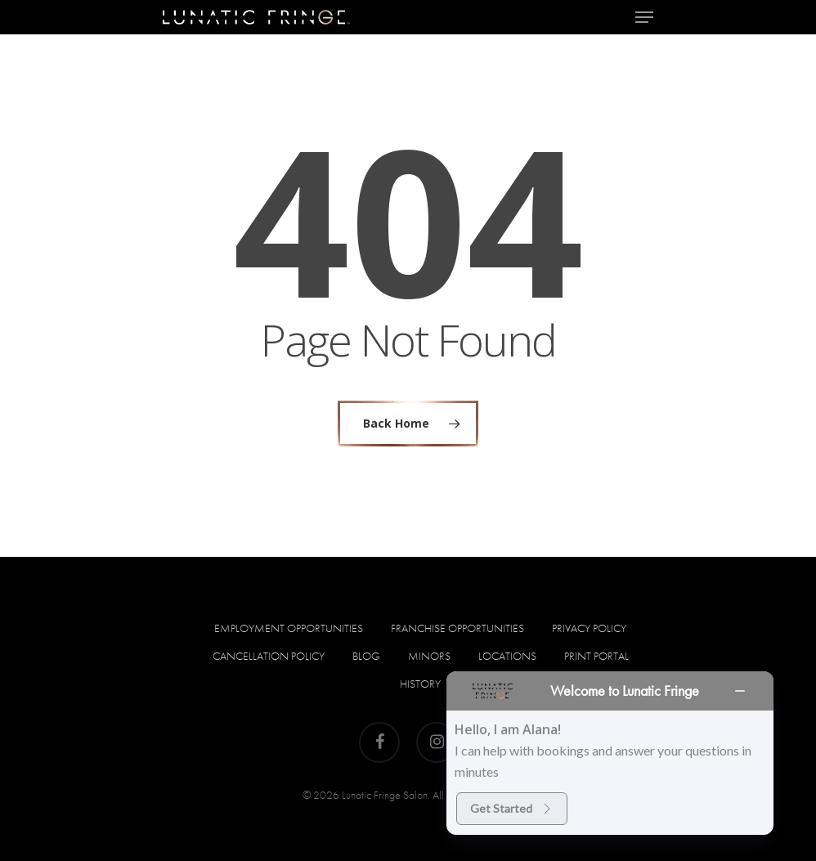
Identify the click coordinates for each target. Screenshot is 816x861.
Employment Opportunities (288, 628)
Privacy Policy (589, 628)
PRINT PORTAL (596, 655)
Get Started (512, 808)
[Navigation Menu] (644, 17)
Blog (366, 655)
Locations (507, 655)
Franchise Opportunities (457, 628)
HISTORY (420, 683)
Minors (429, 655)
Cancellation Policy (269, 655)
